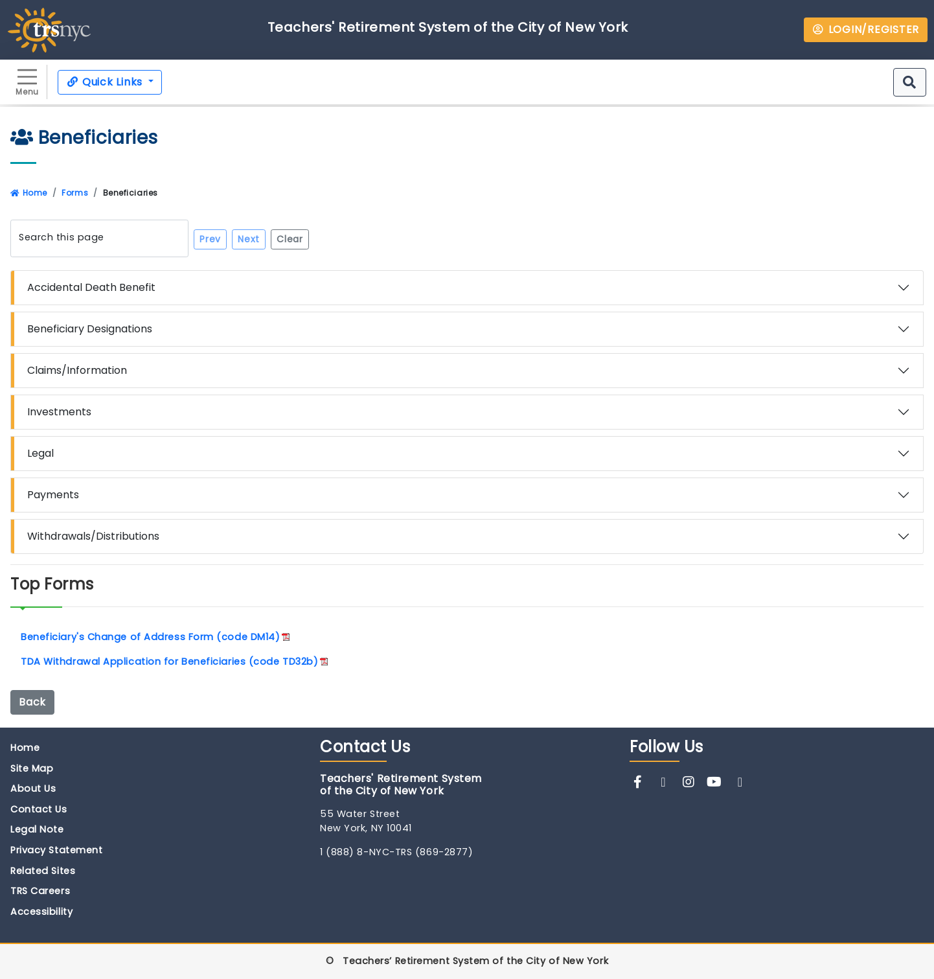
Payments (53, 494)
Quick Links (106, 82)
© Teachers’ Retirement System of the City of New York (467, 960)
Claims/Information (77, 370)
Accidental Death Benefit (91, 287)
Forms (75, 192)
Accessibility (41, 911)
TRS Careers (40, 890)
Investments (59, 411)
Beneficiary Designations (89, 328)
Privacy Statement (56, 850)
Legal (40, 453)
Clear (290, 239)
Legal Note (37, 829)
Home (28, 192)
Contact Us (38, 809)
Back (32, 702)
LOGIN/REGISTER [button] (865, 29)
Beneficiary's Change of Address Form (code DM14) (150, 636)
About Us (33, 788)
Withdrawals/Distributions (93, 536)
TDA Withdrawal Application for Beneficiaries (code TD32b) (169, 661)
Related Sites (42, 870)
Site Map (31, 768)
